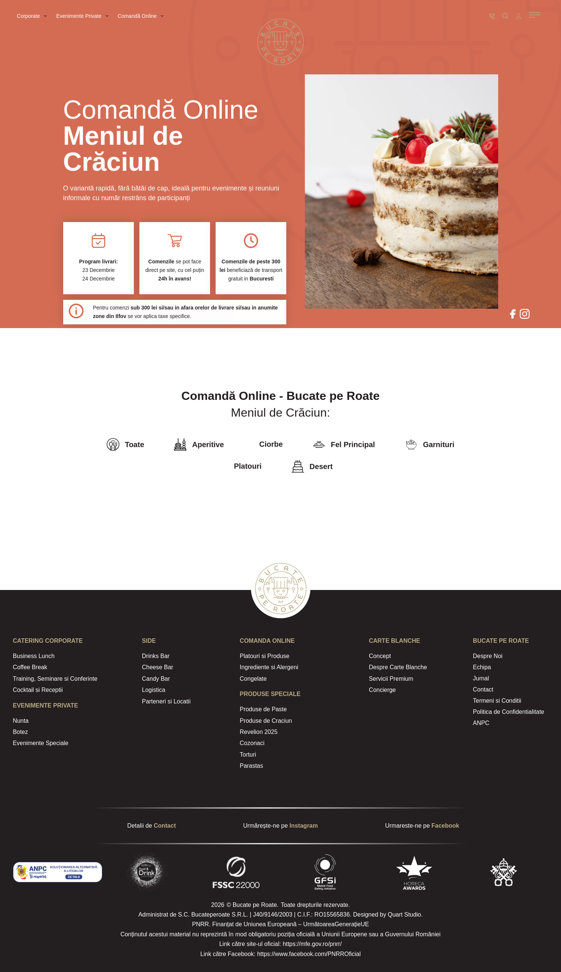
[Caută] (505, 16)
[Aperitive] (180, 444)
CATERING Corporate (48, 641)
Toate (134, 444)
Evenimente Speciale (41, 743)
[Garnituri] (411, 444)
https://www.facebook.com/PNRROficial (309, 954)
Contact (483, 688)
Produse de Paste (263, 709)
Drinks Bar (156, 656)
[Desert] (297, 466)
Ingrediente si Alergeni (269, 667)
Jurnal (481, 677)
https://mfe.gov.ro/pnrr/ (312, 944)
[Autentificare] (518, 16)
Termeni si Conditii (497, 699)
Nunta (21, 721)
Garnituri (438, 444)
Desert (321, 466)
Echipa (482, 667)
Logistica (153, 690)
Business (25, 656)
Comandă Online (142, 16)
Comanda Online (267, 641)
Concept (380, 656)
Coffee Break (30, 667)
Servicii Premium (391, 679)
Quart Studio (404, 914)
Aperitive (208, 444)
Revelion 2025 (259, 732)
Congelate (253, 679)
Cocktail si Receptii (38, 690)
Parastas (251, 766)
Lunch (46, 656)
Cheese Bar (158, 667)
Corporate (33, 16)
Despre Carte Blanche (398, 667)
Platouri (247, 466)
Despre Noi (488, 656)
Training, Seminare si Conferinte (55, 679)
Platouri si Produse (265, 656)
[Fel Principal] (319, 444)
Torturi (248, 754)
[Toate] (113, 444)
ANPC (481, 721)
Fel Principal (353, 444)
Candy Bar (156, 679)
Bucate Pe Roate (501, 641)
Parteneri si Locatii (166, 701)
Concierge (382, 690)
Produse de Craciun (266, 721)
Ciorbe (271, 444)
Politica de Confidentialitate (509, 710)
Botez (20, 732)
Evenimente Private (83, 16)
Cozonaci (252, 743)
